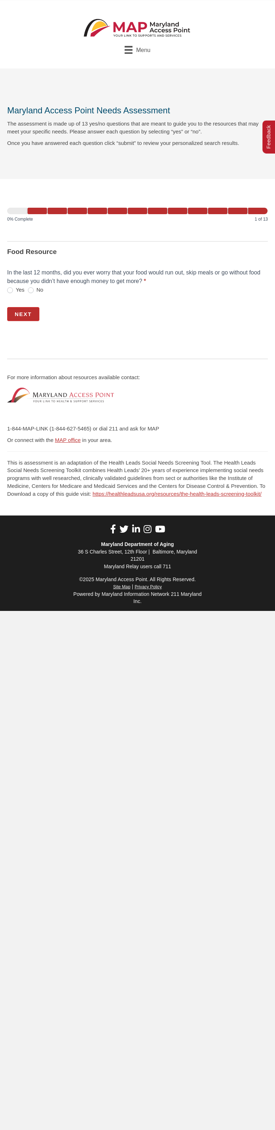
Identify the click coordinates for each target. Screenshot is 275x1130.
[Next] (37, 211)
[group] (137, 216)
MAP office (68, 440)
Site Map (121, 586)
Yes (15, 290)
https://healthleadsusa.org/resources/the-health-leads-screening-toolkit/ (176, 494)
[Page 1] (17, 211)
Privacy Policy (148, 586)
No (35, 290)
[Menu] (137, 50)
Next (23, 314)
